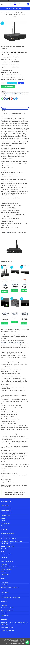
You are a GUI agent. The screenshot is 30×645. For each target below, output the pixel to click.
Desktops (3, 518)
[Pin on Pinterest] (12, 98)
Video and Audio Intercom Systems (9, 566)
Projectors (3, 525)
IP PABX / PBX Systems (21, 13)
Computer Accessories (6, 508)
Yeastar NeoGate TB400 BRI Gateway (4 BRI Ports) (5, 315)
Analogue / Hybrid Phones (7, 561)
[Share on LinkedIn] (14, 98)
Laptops (3, 520)
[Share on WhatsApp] (2, 98)
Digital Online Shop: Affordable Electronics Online (11, 639)
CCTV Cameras (4, 590)
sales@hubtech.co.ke (10, 482)
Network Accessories (6, 510)
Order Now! (5, 291)
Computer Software (5, 515)
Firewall (3, 595)
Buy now (21, 83)
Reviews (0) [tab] (4, 110)
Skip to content (4, 1)
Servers (2, 551)
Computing (3, 344)
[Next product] (14, 17)
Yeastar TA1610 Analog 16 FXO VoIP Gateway (15, 283)
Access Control (4, 582)
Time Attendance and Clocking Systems (10, 597)
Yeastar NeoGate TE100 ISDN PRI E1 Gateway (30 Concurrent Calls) (24, 315)
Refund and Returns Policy (7, 610)
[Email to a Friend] (9, 98)
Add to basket (12, 83)
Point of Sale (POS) (5, 523)
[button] (2, 4)
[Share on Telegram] (16, 98)
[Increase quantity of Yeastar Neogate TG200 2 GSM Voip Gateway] (5, 83)
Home (2, 13)
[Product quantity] (4, 83)
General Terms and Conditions (8, 608)
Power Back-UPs (5, 505)
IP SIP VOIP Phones (5, 572)
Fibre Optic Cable (5, 536)
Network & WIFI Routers (6, 543)
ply (8, 232)
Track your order (5, 613)
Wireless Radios (5, 548)
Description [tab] (4, 108)
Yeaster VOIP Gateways (19, 14)
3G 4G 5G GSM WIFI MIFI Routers (9, 538)
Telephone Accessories (6, 513)
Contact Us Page (5, 615)
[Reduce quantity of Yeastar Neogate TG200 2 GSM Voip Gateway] (2, 83)
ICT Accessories (25, 639)
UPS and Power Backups (13, 641)
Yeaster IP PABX (9, 14)
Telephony (15, 342)
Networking (10, 342)
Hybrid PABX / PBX (5, 564)
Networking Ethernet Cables (7, 546)
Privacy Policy (4, 605)
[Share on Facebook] (4, 98)
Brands (20, 641)
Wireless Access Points (6, 554)
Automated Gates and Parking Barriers (10, 587)
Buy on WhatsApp (9, 86)
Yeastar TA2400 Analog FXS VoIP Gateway (24, 283)
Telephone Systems (10, 13)
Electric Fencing (4, 592)
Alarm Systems (4, 584)
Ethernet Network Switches (7, 533)
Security (20, 342)
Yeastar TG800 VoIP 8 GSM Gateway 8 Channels (5, 283)
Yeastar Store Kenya (9, 93)
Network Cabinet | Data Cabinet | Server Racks (11, 541)
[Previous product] (16, 17)
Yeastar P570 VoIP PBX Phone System (15, 314)
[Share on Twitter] (7, 98)
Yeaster (5, 95)
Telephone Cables (5, 574)
